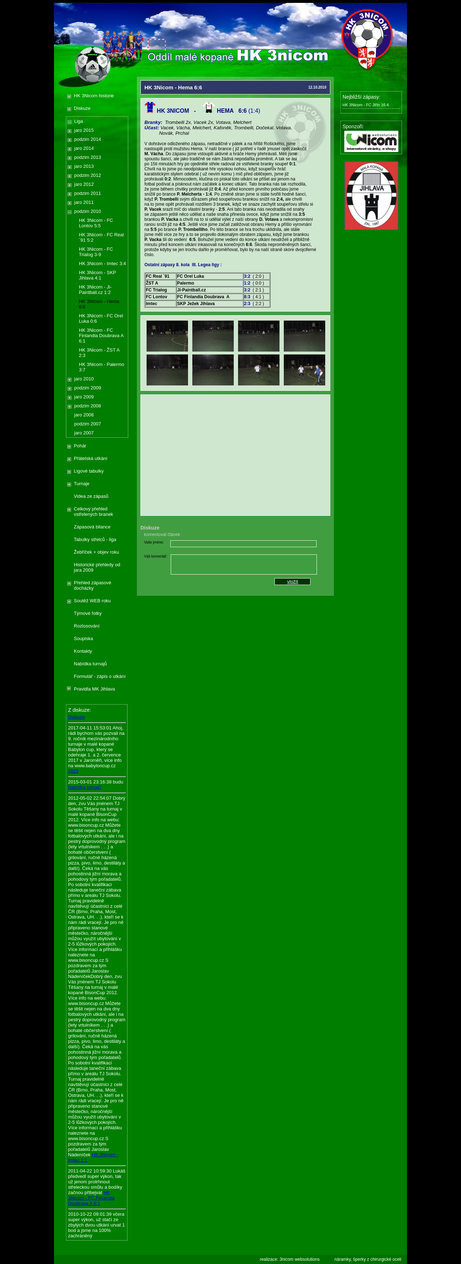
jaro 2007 (84, 433)
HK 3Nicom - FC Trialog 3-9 (96, 251)
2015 (73, 771)
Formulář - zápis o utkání (100, 676)
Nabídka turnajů (90, 663)
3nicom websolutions (299, 1259)
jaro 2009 (84, 396)
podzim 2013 (87, 157)
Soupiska (83, 638)
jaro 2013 (84, 166)
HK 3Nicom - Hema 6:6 (99, 304)
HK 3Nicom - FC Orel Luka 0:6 (101, 318)
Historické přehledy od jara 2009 (97, 567)
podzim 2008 (87, 405)
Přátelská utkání (90, 458)
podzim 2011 (87, 193)
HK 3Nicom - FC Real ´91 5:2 (101, 237)
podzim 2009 (87, 387)
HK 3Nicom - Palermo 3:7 (101, 367)
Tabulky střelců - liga (95, 539)
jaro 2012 (84, 184)
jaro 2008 (84, 414)
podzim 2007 (87, 423)
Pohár (80, 445)
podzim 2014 (87, 139)
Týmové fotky (88, 613)
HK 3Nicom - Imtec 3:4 (102, 263)
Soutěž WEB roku (92, 600)
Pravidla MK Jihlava (94, 689)
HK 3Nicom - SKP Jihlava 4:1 (97, 275)
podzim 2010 (87, 211)
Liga (78, 121)
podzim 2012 (87, 175)
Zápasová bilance (92, 527)
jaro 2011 (84, 202)
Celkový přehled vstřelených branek (93, 511)
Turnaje (82, 483)
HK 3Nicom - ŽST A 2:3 (99, 352)
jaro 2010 (84, 378)
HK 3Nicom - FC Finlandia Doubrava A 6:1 (101, 335)
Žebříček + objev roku (96, 552)
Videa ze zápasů (91, 496)
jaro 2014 (84, 148)
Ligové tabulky (89, 471)
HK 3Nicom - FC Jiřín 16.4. (366, 105)
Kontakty (83, 651)
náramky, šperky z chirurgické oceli (368, 1259)
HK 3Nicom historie (94, 95)
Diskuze (82, 108)
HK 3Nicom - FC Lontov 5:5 (96, 223)
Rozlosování (87, 626)
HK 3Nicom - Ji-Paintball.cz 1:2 (95, 289)
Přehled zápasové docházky (92, 585)
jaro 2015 (84, 130)
